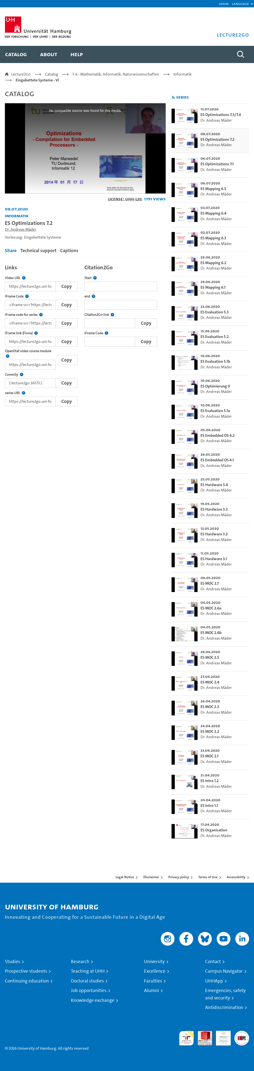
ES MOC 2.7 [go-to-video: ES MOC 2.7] (210, 583)
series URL (15, 393)
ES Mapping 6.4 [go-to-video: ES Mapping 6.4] (214, 213)
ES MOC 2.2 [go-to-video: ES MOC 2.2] (210, 731)
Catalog (51, 74)
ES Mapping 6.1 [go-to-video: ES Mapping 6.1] (213, 287)
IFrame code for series (24, 314)
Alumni (151, 990)
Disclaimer (151, 877)
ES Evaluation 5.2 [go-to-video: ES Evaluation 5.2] (215, 336)
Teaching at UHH (88, 971)
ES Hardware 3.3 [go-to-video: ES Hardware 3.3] (214, 509)
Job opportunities (89, 990)
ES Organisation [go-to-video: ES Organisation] (214, 830)
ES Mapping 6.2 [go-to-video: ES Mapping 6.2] (213, 262)
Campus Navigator (224, 971)
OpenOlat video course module (30, 354)
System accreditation (241, 1036)
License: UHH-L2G (125, 199)
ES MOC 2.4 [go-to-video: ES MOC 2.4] (210, 682)
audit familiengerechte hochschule (186, 1038)
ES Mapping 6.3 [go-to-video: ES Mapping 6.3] (213, 238)
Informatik (183, 74)
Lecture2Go (21, 74)
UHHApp (214, 981)
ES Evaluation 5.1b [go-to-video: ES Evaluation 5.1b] (215, 361)
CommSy (14, 374)
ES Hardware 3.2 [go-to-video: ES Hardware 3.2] (214, 534)
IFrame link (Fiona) (21, 333)
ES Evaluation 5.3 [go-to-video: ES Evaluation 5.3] (215, 312)
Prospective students (26, 971)
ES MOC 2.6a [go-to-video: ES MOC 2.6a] (211, 608)
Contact (213, 961)
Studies (12, 961)
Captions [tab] (69, 250)
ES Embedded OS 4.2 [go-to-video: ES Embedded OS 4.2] (218, 435)
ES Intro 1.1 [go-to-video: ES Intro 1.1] (209, 805)
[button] (240, 4)
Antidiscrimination (224, 1007)
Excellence (154, 971)
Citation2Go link (99, 314)
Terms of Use (207, 877)
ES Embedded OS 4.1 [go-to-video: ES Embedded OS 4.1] (217, 460)
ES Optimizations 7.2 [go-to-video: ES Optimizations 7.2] (217, 139)
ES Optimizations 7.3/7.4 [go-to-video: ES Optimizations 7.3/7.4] (221, 114)
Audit (202, 1033)
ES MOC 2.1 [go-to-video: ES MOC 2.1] (209, 756)
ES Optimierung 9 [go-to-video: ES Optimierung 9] (215, 386)
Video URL (15, 278)
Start (90, 278)
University (154, 961)
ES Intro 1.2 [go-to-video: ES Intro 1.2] (210, 780)
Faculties (153, 981)
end (89, 296)
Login (223, 3)
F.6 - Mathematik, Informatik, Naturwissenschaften (116, 74)
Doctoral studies (87, 981)
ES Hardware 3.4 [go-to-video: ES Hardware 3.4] (214, 484)
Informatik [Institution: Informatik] (17, 216)
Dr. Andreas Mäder (20, 229)
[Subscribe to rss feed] (173, 97)
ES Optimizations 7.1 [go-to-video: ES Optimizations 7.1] (217, 164)
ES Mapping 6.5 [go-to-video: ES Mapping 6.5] (213, 188)
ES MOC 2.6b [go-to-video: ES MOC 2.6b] (211, 632)
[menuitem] (15, 54)
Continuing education (27, 981)
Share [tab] (11, 250)
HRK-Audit (220, 1036)
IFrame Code (17, 296)
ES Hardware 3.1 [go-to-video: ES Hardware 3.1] (214, 558)
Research (80, 961)
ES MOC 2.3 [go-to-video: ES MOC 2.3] (210, 706)
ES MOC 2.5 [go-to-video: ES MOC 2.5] (210, 657)
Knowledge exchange (92, 1000)
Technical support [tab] (38, 250)
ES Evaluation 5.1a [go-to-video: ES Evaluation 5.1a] (215, 410)
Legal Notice (125, 877)
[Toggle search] (240, 54)
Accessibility (236, 877)
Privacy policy (178, 877)
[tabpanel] (85, 334)
